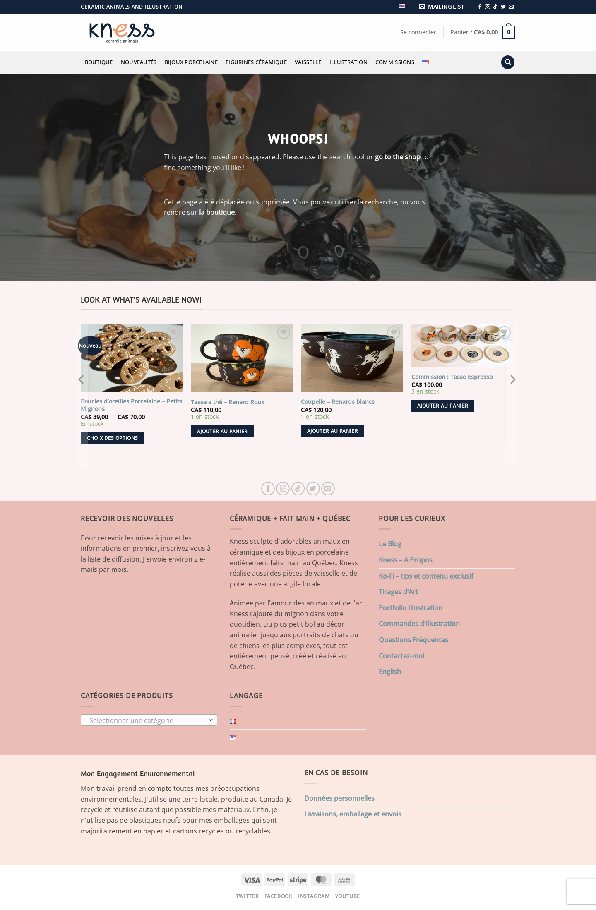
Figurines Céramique (256, 62)
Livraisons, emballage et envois (352, 814)
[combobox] (149, 720)
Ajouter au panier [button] (222, 431)
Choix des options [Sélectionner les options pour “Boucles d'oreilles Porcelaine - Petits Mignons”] (112, 438)
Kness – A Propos (406, 559)
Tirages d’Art (398, 591)
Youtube (347, 896)
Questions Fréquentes (413, 639)
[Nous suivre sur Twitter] (503, 7)
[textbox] (147, 720)
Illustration (348, 62)
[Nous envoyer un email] (511, 7)
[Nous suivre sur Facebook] (479, 7)
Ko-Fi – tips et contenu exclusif (426, 576)
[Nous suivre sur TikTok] (495, 7)
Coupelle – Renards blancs (338, 402)
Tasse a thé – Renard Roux (227, 402)
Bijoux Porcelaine (191, 62)
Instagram (314, 896)
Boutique (99, 62)
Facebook (278, 896)
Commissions (394, 62)
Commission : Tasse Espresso (452, 377)
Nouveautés (139, 62)
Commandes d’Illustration (419, 623)
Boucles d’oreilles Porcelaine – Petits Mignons (131, 405)
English (390, 671)
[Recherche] (507, 62)
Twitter (247, 896)
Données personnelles (339, 798)
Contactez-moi (401, 655)
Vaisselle (308, 62)
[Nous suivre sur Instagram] (487, 7)
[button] (443, 7)
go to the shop (398, 156)
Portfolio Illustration (410, 607)
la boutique (217, 212)
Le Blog (390, 543)
